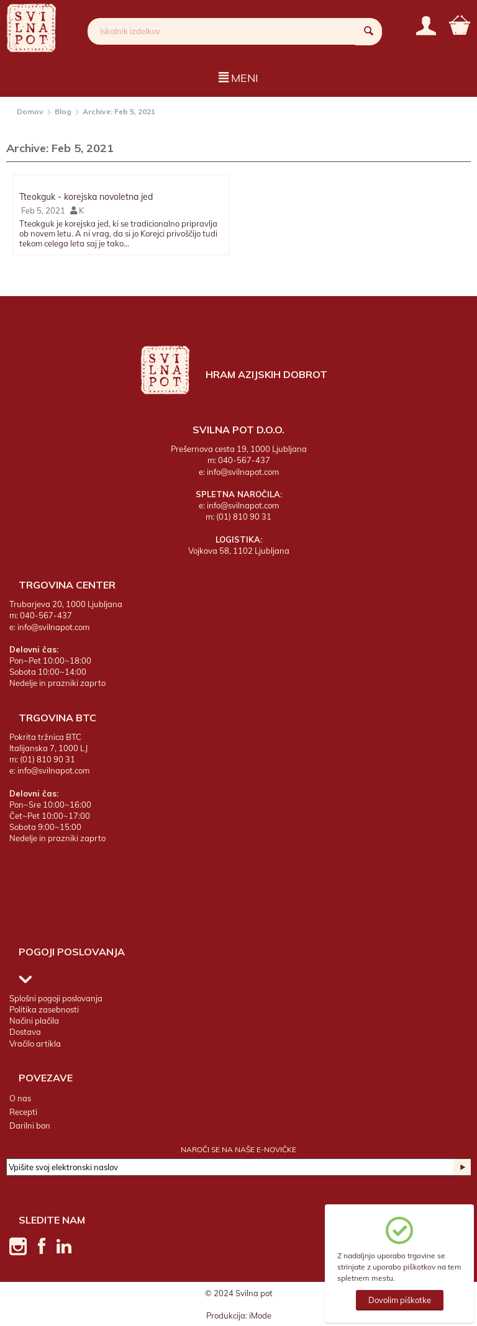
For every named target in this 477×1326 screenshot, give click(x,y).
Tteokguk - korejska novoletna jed (86, 196)
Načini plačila (34, 1021)
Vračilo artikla (35, 1043)
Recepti (23, 1112)
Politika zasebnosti (44, 1009)
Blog (63, 111)
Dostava (25, 1032)
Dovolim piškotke (399, 1300)
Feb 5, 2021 (42, 210)
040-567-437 (244, 460)
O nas (20, 1098)
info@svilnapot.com (243, 471)
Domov (30, 111)
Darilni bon (29, 1125)
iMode (260, 1315)
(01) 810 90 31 (243, 516)
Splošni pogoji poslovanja (55, 998)
